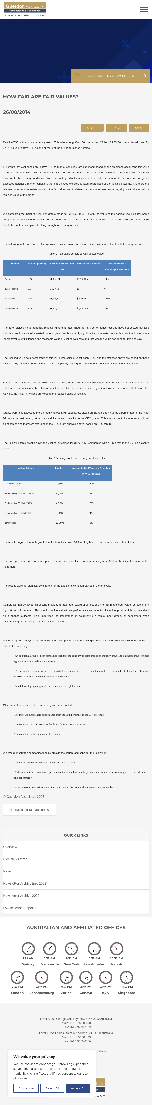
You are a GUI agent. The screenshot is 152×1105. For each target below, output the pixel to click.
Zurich (66, 987)
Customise (26, 1088)
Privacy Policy (55, 1046)
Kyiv (105, 987)
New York (71, 961)
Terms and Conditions (91, 1046)
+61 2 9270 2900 (81, 1017)
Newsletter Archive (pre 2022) (25, 883)
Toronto (116, 961)
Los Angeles (94, 961)
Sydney (28, 961)
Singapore (126, 987)
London (17, 987)
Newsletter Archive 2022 (21, 895)
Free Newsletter (15, 859)
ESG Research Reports (19, 908)
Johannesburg (42, 987)
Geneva (86, 987)
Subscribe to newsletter (110, 78)
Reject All (52, 1088)
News (7, 871)
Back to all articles (29, 810)
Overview (10, 847)
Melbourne (50, 961)
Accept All (78, 1088)
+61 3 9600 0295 (81, 1031)
